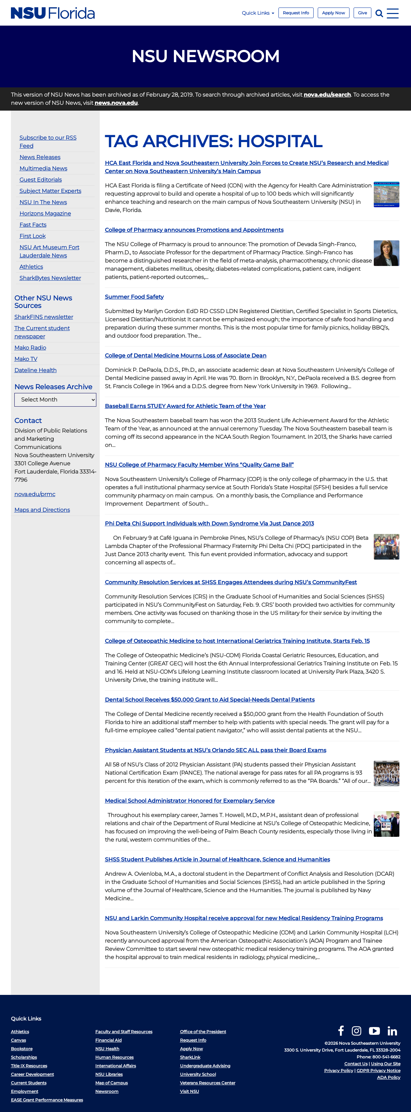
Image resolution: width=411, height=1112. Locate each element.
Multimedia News (43, 168)
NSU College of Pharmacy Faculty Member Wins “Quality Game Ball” (199, 465)
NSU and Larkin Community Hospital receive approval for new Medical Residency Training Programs (244, 918)
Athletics (31, 267)
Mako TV (25, 359)
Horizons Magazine (45, 213)
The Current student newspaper (42, 332)
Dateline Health (35, 370)
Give (362, 12)
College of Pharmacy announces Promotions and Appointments (194, 230)
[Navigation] (392, 12)
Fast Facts (32, 225)
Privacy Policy (338, 1070)
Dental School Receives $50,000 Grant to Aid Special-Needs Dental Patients (210, 699)
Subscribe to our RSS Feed (48, 142)
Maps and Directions (42, 510)
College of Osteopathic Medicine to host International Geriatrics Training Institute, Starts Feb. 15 (237, 641)
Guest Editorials (40, 180)
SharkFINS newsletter (43, 317)
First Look (32, 236)
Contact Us (356, 1063)
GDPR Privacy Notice (378, 1070)
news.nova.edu (116, 103)
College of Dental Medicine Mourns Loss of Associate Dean (185, 355)
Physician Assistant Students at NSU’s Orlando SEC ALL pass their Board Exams (215, 750)
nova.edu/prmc (34, 494)
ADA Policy (388, 1077)
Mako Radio (30, 347)
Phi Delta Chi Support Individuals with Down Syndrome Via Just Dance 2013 (209, 523)
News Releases (39, 157)
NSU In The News (43, 202)
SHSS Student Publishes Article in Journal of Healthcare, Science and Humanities (217, 859)
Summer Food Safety (134, 297)
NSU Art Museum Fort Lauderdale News (49, 251)
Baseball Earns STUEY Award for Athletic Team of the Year (185, 406)
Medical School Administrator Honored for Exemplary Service (190, 801)
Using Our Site (385, 1063)
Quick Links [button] (258, 13)
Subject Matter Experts (50, 191)
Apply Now (333, 12)
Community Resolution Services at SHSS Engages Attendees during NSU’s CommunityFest (231, 582)
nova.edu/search (327, 95)
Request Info (296, 12)
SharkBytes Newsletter (50, 278)
